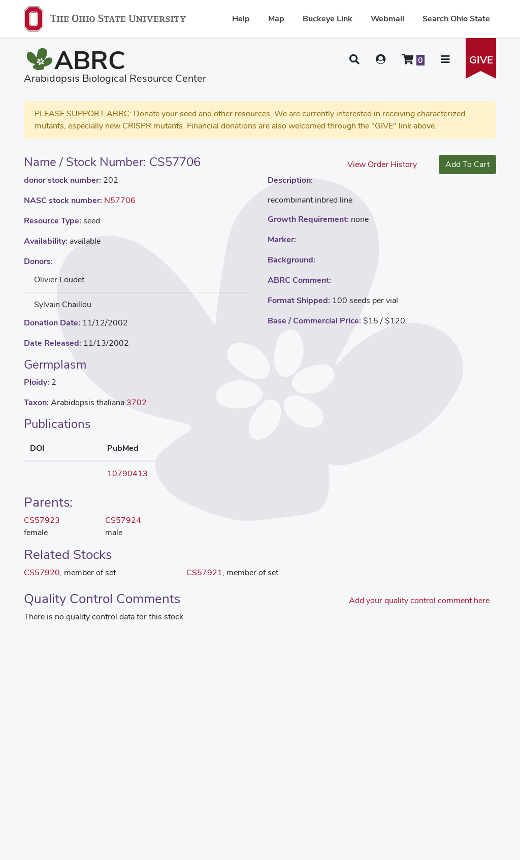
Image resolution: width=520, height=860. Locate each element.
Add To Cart (467, 164)
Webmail (387, 18)
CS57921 (204, 572)
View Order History (382, 164)
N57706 (120, 200)
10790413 (127, 473)
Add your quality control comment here (419, 600)
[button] (354, 59)
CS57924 (123, 520)
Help (241, 18)
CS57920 (42, 572)
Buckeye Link (327, 18)
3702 (136, 402)
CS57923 (42, 520)
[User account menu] (381, 59)
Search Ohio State (456, 18)
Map (276, 18)
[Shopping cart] (413, 59)
